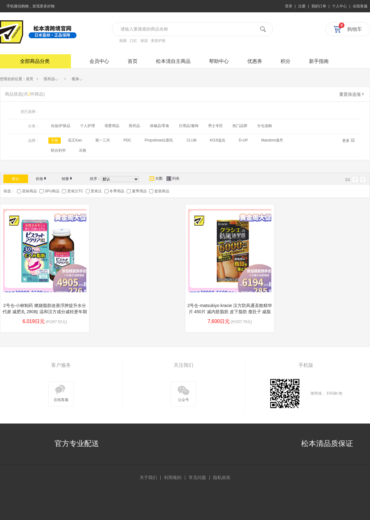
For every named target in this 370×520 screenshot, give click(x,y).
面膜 (123, 41)
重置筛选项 (352, 94)
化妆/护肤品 (60, 126)
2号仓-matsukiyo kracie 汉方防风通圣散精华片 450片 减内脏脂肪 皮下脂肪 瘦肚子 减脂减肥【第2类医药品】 (229, 311)
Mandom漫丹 (272, 140)
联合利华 (58, 150)
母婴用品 (112, 126)
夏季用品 (139, 191)
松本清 (11, 31)
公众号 (183, 392)
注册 (302, 6)
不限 (54, 140)
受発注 (96, 191)
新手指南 (319, 61)
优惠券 (254, 61)
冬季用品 (116, 191)
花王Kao (75, 140)
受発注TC (75, 191)
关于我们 (148, 477)
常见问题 (197, 477)
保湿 (144, 41)
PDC (127, 140)
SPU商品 (52, 191)
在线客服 (360, 6)
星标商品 (29, 191)
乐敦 (82, 150)
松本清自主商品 (173, 61)
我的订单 (318, 6)
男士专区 (215, 126)
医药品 (51, 78)
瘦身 (77, 78)
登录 (288, 6)
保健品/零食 (159, 126)
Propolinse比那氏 (159, 140)
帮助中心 (219, 61)
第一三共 (102, 140)
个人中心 (339, 6)
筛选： (8, 191)
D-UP (243, 140)
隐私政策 (221, 477)
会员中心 (99, 61)
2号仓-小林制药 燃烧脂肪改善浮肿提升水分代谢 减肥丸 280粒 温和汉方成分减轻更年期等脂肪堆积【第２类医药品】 (44, 311)
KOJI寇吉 (217, 140)
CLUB (191, 140)
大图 (156, 178)
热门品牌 (239, 126)
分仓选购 (264, 126)
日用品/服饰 (188, 126)
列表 (172, 178)
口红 (133, 41)
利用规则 (172, 477)
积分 (285, 61)
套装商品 (161, 191)
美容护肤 (158, 41)
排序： (95, 179)
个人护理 (87, 126)
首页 (133, 61)
